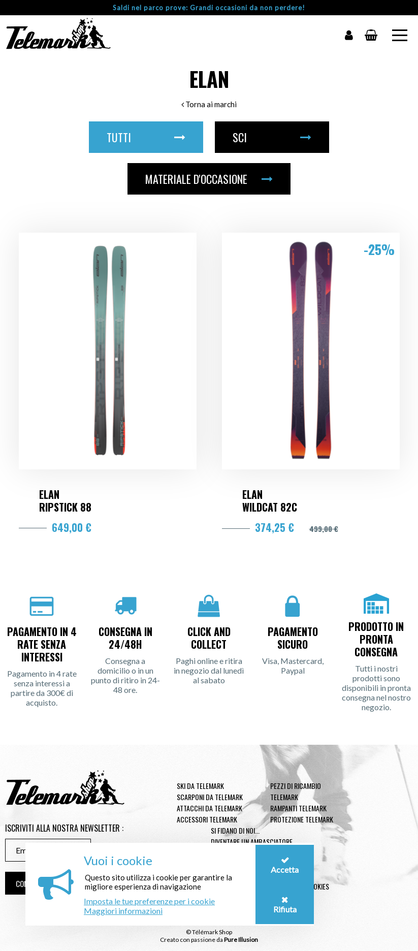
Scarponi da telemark (210, 796)
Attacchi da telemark (209, 808)
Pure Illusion (241, 939)
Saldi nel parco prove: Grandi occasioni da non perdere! (209, 8)
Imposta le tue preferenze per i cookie (149, 901)
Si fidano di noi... (235, 830)
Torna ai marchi (209, 104)
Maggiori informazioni (123, 910)
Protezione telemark (301, 819)
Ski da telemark (200, 785)
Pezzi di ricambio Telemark (295, 791)
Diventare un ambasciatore (252, 841)
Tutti (146, 137)
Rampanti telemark (298, 808)
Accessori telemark (207, 819)
